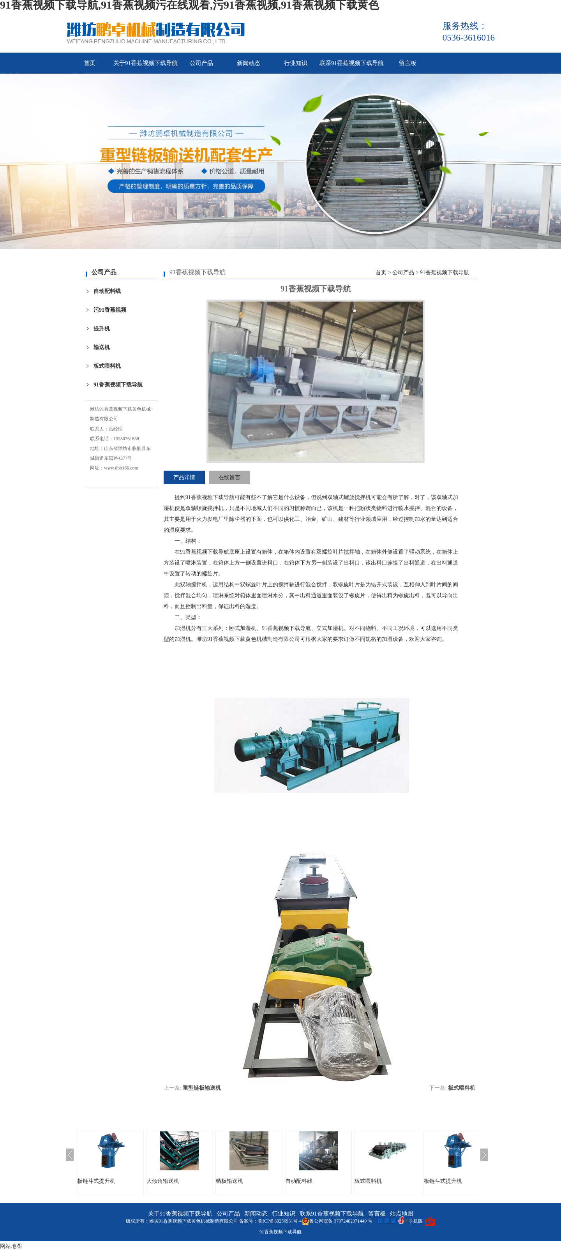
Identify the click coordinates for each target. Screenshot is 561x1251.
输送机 (102, 347)
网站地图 (11, 1246)
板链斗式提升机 (96, 1181)
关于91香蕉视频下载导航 (145, 63)
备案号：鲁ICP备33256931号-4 (270, 1221)
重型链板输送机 (202, 1088)
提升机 (102, 329)
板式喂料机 (107, 366)
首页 (89, 63)
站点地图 (401, 1213)
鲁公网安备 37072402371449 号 (337, 1221)
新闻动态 (248, 63)
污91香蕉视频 (110, 310)
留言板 (407, 63)
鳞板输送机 (229, 1181)
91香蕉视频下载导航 (118, 385)
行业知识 (295, 63)
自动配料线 (107, 291)
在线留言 (229, 477)
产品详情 (184, 477)
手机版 (416, 1221)
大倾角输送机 (162, 1181)
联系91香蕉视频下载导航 (351, 63)
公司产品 (201, 63)
